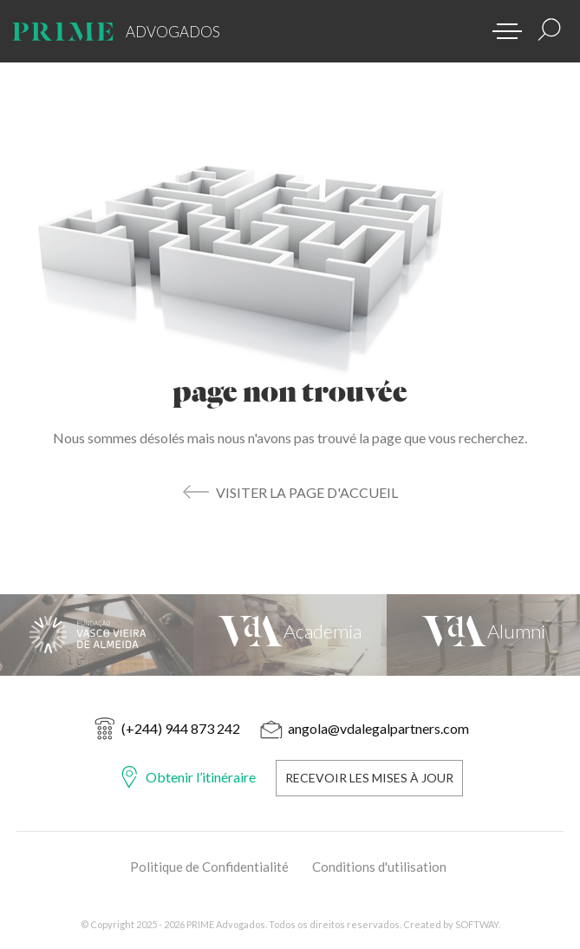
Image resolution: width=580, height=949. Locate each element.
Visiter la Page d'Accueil (307, 492)
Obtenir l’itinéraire (201, 777)
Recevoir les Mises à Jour (369, 777)
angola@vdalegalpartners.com (378, 728)
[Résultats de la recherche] (550, 29)
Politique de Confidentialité (209, 866)
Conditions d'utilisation (379, 866)
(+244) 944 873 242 (180, 728)
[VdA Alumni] (483, 635)
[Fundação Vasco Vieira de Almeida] (96, 635)
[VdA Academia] (290, 635)
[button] (501, 26)
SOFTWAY (477, 924)
